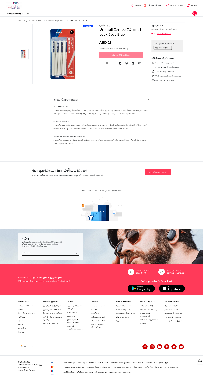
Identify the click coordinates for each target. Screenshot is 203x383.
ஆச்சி (20, 320)
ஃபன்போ (22, 327)
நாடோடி (21, 316)
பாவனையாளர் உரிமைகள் (74, 366)
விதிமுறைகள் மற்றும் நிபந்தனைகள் (92, 371)
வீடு (19, 19)
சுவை (20, 323)
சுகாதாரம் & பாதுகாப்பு (174, 312)
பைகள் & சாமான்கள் (99, 320)
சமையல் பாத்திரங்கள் (149, 319)
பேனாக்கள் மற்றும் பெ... (55, 19)
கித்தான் (119, 320)
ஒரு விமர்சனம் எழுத (157, 171)
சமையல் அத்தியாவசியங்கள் (75, 326)
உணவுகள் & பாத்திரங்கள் (145, 313)
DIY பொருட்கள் (122, 316)
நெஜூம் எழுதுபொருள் (168, 28)
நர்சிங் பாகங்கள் (171, 308)
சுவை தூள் (71, 315)
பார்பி (20, 308)
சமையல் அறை (146, 305)
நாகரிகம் (95, 312)
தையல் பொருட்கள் (124, 305)
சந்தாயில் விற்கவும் (163, 47)
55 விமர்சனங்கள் (164, 33)
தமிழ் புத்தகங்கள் (98, 316)
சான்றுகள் (127, 371)
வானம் (94, 308)
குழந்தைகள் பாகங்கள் (52, 308)
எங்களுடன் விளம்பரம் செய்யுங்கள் (93, 361)
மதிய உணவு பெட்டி (148, 308)
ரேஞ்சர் (21, 331)
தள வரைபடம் (115, 371)
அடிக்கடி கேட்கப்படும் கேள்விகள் (128, 366)
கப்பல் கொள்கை (171, 366)
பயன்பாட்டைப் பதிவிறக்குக (156, 361)
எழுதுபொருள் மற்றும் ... (33, 19)
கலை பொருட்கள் (123, 308)
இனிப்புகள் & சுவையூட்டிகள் (73, 320)
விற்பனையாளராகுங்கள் (120, 361)
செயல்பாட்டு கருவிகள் (52, 312)
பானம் (143, 322)
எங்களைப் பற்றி (69, 361)
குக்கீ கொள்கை (69, 371)
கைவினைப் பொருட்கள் (126, 312)
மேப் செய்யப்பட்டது (26, 312)
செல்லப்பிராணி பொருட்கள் (97, 324)
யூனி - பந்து (104, 24)
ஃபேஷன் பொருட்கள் (100, 305)
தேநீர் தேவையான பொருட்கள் (74, 306)
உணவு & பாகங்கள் (50, 322)
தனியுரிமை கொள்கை (153, 366)
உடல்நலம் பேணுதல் (173, 320)
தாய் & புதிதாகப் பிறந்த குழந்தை (52, 317)
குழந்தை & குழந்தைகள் (52, 305)
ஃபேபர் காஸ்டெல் (25, 305)
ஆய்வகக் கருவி (171, 305)
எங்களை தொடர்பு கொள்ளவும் (99, 366)
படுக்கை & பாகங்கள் (173, 316)
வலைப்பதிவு (137, 361)
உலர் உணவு (72, 311)
